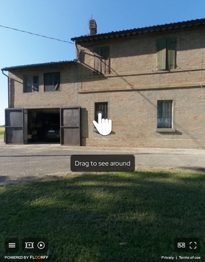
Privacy (168, 257)
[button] (12, 245)
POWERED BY (26, 257)
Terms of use (190, 257)
